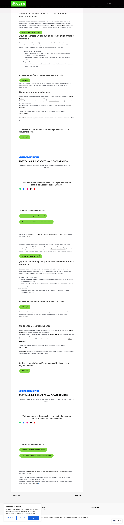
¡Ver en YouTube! (24, 113)
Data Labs (62, 517)
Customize (11, 518)
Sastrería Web (84, 517)
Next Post (78, 495)
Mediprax (23, 117)
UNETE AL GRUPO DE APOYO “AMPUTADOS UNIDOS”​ (43, 161)
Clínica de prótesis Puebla (58, 25)
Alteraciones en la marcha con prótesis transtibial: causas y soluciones (46, 234)
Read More (35, 483)
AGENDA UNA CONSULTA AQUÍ (31, 32)
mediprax (28, 236)
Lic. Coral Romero (54, 101)
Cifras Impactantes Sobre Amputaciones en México (36, 221)
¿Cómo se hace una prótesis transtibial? (33, 215)
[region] (22, 513)
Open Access (41, 507)
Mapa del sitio (95, 507)
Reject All (22, 518)
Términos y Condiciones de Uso (46, 509)
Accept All (33, 518)
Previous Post (15, 495)
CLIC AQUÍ (25, 80)
